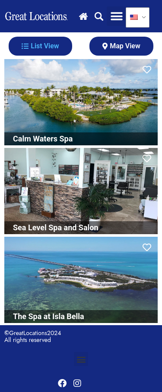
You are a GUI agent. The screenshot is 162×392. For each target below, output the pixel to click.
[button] (116, 16)
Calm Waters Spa (43, 138)
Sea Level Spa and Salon (55, 227)
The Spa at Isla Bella (48, 316)
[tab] (40, 46)
